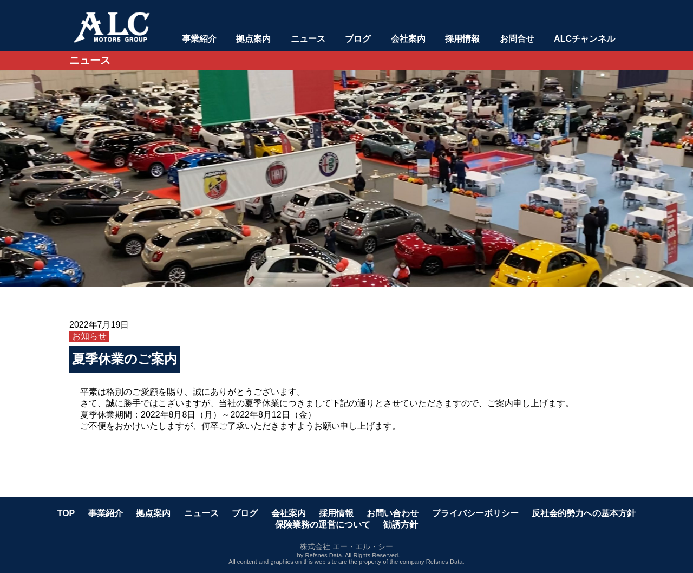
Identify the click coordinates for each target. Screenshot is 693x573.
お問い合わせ (393, 513)
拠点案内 (253, 38)
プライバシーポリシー (475, 513)
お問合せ (517, 38)
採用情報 (462, 38)
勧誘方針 (400, 524)
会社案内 (408, 38)
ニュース (308, 38)
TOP (66, 513)
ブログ (358, 38)
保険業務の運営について (322, 524)
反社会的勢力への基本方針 (584, 513)
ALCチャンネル (584, 38)
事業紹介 (199, 38)
